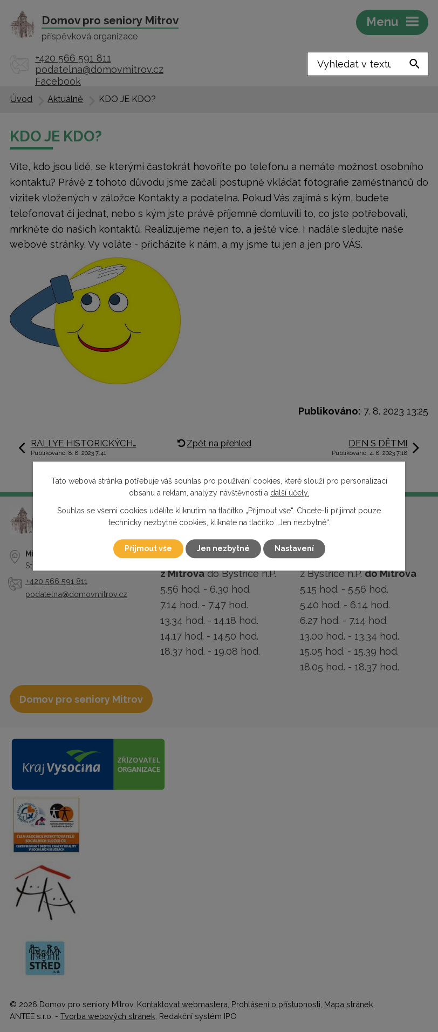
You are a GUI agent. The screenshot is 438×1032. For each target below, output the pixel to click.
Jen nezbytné (223, 548)
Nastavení (294, 548)
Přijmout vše (148, 548)
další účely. (289, 493)
